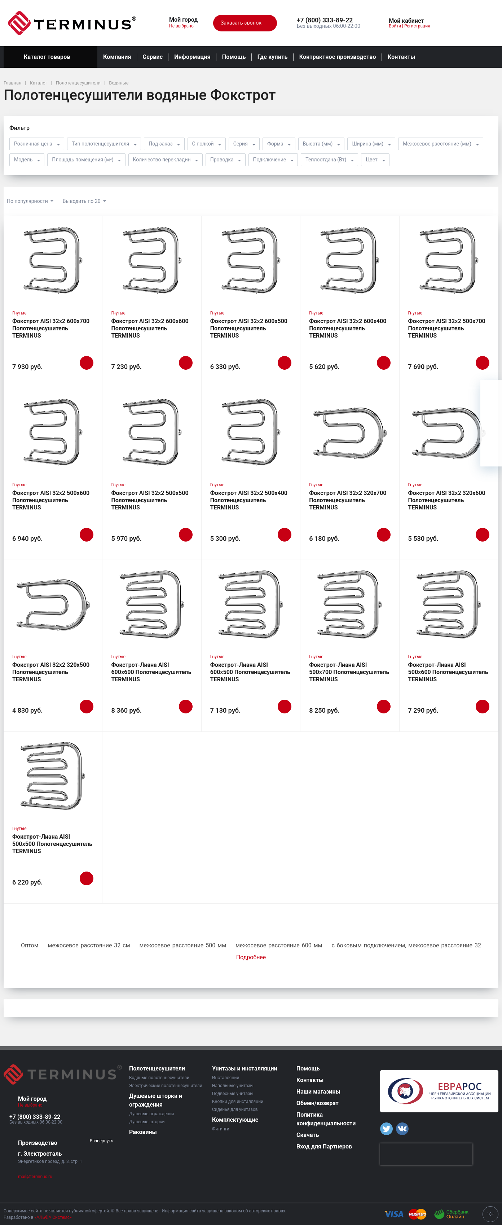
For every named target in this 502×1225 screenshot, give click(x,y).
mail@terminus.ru (35, 1176)
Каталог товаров (50, 57)
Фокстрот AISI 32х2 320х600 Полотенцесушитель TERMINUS (446, 500)
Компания (117, 56)
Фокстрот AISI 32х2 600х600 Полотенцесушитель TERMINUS (149, 328)
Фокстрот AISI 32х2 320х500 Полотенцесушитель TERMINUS (50, 672)
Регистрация (417, 26)
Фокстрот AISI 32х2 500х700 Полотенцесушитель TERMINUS (446, 328)
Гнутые (19, 313)
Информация (192, 56)
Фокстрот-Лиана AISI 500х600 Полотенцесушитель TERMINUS (448, 672)
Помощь (234, 56)
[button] (328, 20)
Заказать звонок (245, 23)
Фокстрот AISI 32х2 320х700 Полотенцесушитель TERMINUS (347, 500)
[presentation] (426, 1154)
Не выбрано (184, 26)
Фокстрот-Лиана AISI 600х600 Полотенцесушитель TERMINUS (151, 672)
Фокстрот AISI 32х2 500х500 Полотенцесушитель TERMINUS (149, 500)
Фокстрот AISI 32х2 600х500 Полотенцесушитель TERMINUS (248, 328)
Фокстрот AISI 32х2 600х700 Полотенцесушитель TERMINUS (50, 328)
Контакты (401, 56)
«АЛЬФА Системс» (53, 1217)
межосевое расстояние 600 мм (278, 945)
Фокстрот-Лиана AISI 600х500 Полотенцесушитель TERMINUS (250, 672)
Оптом (30, 945)
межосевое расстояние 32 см (89, 945)
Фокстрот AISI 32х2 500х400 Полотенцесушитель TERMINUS (248, 500)
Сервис (153, 56)
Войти (395, 26)
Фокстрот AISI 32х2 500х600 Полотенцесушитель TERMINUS (50, 500)
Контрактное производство (337, 56)
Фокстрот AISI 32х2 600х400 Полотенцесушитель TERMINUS (347, 328)
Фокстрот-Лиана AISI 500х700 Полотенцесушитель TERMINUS (349, 672)
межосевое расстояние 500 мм (183, 945)
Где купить (272, 56)
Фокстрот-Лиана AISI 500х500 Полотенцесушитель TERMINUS (52, 844)
